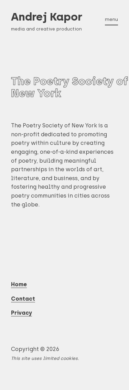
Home (19, 284)
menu (111, 19)
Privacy (21, 313)
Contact (23, 298)
